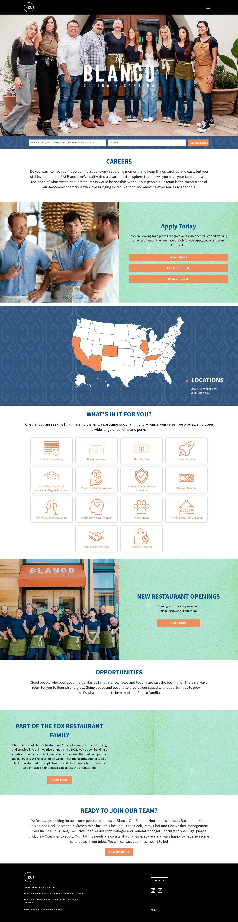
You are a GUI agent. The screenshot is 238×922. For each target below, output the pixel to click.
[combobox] (67, 142)
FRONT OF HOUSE (178, 268)
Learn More (178, 623)
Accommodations (52, 909)
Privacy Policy (31, 909)
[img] (178, 752)
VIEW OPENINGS (119, 852)
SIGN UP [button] (159, 880)
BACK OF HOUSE (178, 279)
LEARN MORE (59, 780)
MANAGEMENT (178, 257)
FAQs (153, 910)
